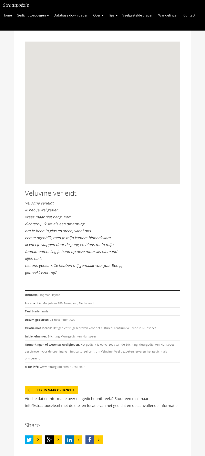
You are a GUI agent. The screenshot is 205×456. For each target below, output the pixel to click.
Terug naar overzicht (55, 390)
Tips (112, 15)
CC (10, 25)
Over (98, 15)
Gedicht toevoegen (33, 15)
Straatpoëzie (16, 5)
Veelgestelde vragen (137, 15)
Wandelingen (168, 15)
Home (7, 15)
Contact (189, 15)
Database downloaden (71, 15)
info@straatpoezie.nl (42, 405)
